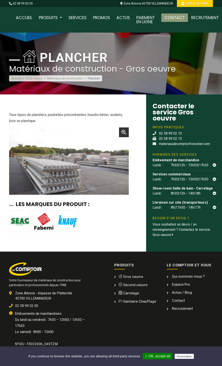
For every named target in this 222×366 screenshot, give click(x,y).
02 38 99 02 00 (21, 3)
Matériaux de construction (65, 78)
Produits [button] (49, 18)
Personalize (184, 356)
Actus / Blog (181, 292)
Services (78, 18)
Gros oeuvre (34, 78)
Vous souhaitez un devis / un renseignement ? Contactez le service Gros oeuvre (181, 229)
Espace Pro (195, 3)
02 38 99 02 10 (167, 133)
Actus (123, 18)
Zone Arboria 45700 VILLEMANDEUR (146, 3)
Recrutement (205, 18)
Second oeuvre (133, 285)
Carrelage (129, 293)
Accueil (24, 18)
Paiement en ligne (145, 20)
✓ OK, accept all (157, 356)
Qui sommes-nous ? (188, 276)
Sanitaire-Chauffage (137, 301)
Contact (175, 18)
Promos (101, 18)
